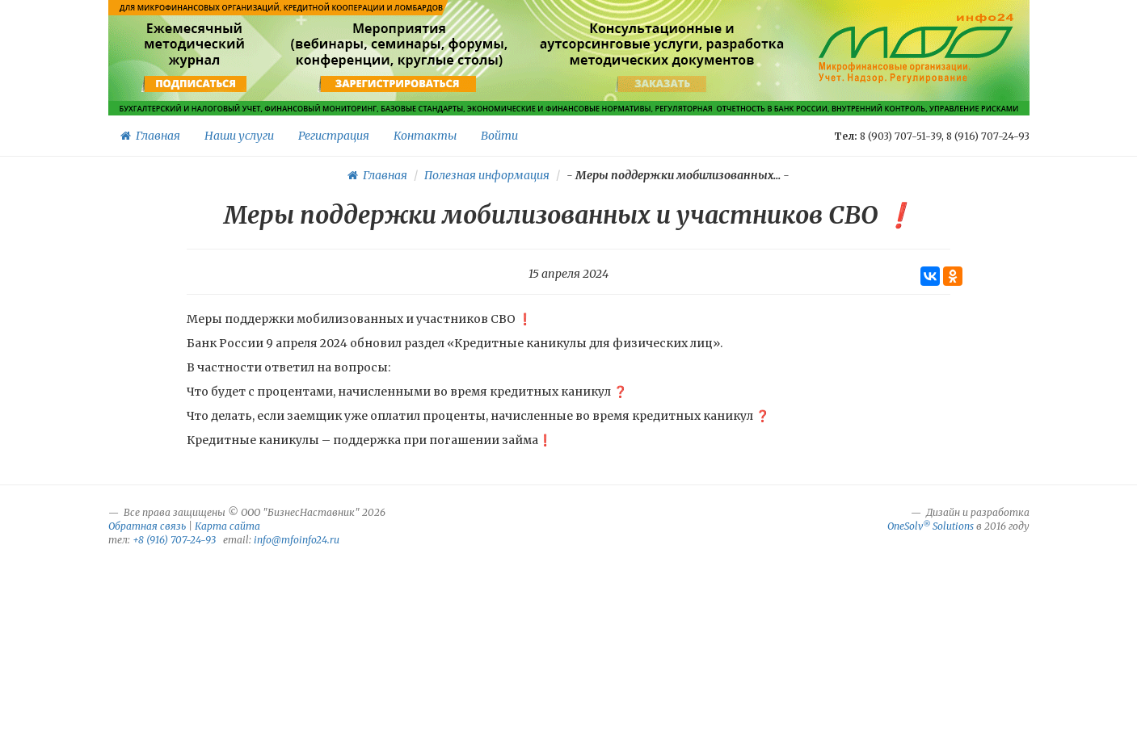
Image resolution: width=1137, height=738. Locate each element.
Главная (150, 135)
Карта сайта (227, 526)
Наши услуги (239, 135)
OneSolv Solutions (930, 526)
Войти (499, 135)
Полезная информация (487, 175)
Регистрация (333, 135)
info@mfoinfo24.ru (296, 540)
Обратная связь (147, 526)
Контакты (425, 135)
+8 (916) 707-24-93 (174, 540)
